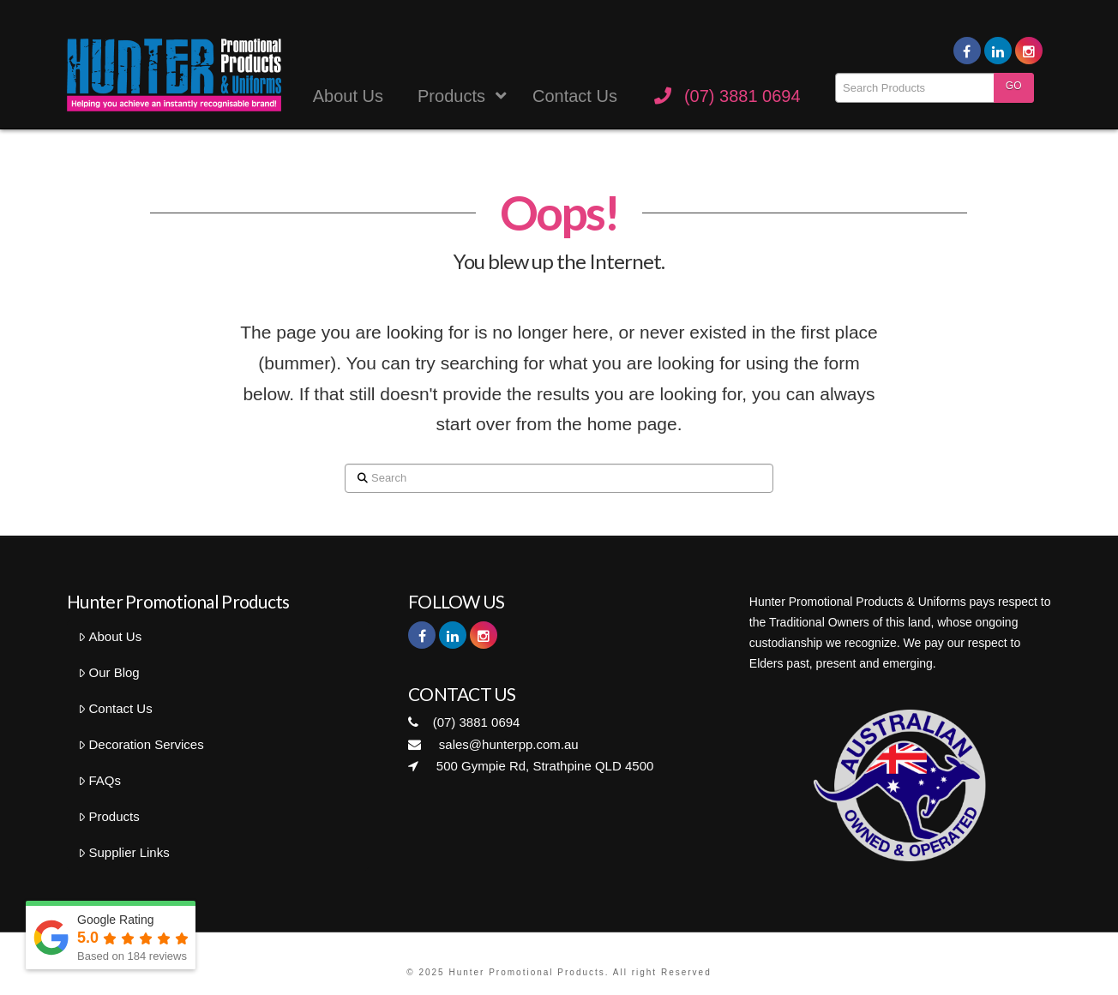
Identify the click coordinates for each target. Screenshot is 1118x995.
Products (109, 816)
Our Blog (109, 672)
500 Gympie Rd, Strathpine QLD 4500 (530, 765)
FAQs (99, 780)
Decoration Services (141, 744)
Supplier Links (124, 852)
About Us (109, 636)
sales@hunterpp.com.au (493, 744)
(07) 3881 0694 (464, 722)
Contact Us (115, 708)
